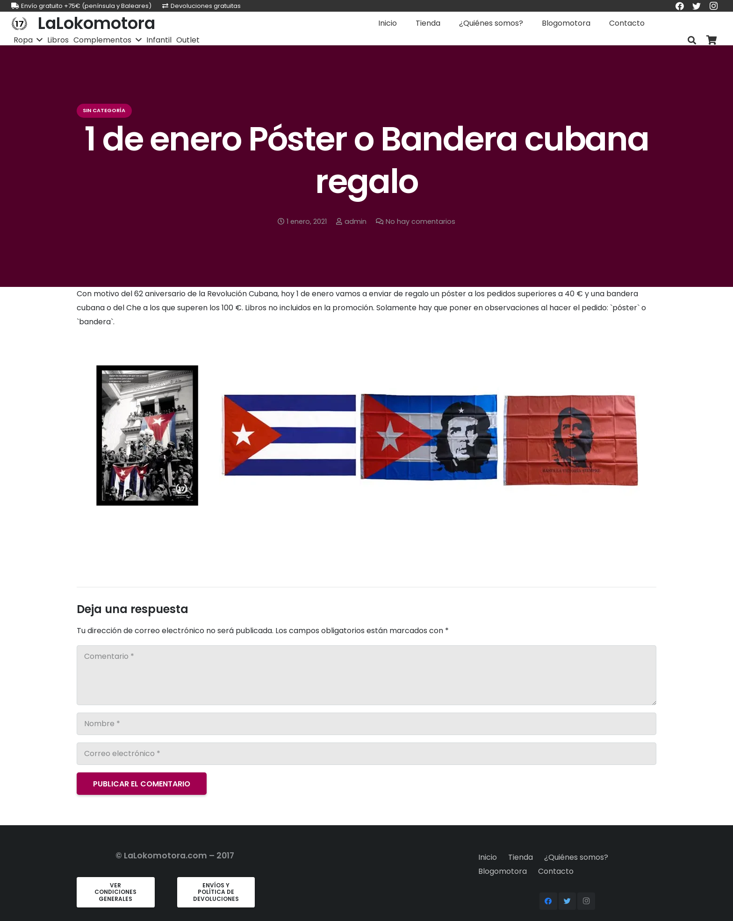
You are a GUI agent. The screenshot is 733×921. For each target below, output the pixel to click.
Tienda (520, 857)
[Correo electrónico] (366, 754)
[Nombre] (366, 724)
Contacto (556, 871)
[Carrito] (711, 40)
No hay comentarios (420, 221)
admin (355, 221)
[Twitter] (567, 901)
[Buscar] (692, 40)
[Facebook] (548, 901)
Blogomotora (502, 871)
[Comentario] (366, 675)
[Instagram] (586, 901)
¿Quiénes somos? (576, 857)
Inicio (487, 857)
